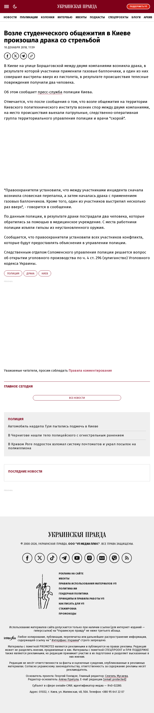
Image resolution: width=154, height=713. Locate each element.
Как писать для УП (71, 603)
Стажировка (67, 608)
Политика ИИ (68, 588)
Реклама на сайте (71, 573)
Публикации (29, 17)
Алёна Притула (69, 679)
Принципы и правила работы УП (81, 598)
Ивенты (81, 17)
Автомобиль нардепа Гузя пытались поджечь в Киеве (53, 426)
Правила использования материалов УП (88, 583)
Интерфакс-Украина (65, 640)
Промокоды (67, 613)
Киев (45, 273)
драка (30, 273)
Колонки (47, 17)
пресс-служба (50, 92)
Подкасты (97, 17)
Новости (10, 17)
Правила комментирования (90, 370)
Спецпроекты (118, 17)
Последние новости (25, 471)
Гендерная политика (73, 593)
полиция (13, 273)
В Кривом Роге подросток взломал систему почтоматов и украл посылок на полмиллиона (72, 446)
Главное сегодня (18, 386)
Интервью (65, 17)
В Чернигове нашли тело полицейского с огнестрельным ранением (66, 435)
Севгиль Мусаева (116, 676)
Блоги (136, 17)
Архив (148, 17)
